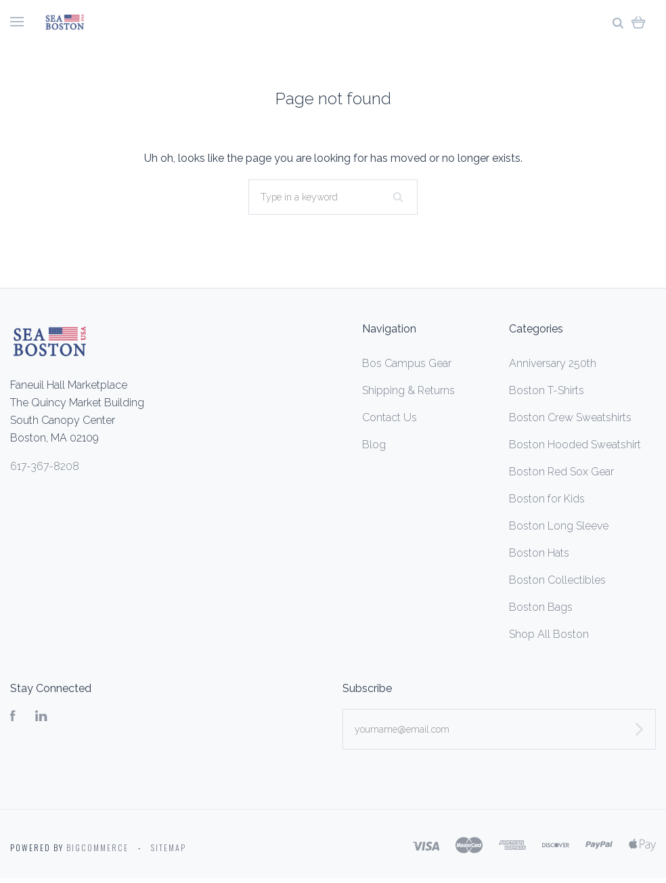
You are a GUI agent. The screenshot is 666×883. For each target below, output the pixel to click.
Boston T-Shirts (546, 390)
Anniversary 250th (552, 363)
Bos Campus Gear (406, 363)
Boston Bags (541, 607)
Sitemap (168, 847)
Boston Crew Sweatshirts (570, 417)
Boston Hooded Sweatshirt (575, 444)
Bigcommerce (97, 847)
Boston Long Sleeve (558, 525)
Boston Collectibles (557, 580)
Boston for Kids (547, 498)
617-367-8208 (44, 466)
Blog (374, 444)
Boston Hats (539, 552)
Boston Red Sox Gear (561, 471)
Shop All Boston (549, 634)
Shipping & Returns (408, 390)
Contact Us (389, 417)
